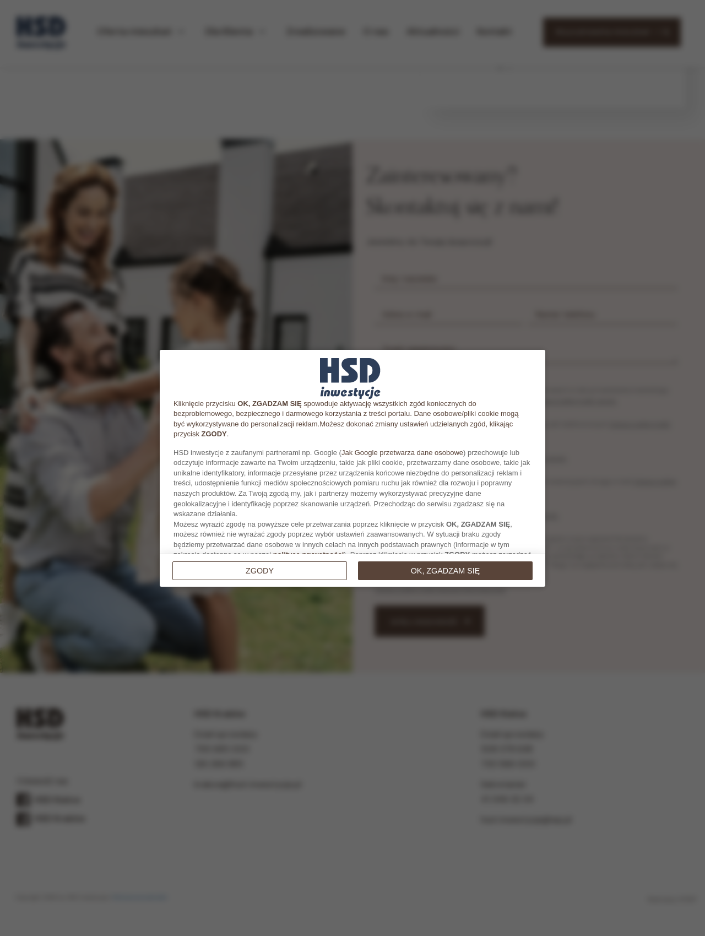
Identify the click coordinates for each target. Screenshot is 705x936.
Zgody (260, 570)
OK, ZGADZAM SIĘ (445, 570)
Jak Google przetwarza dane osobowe (402, 452)
